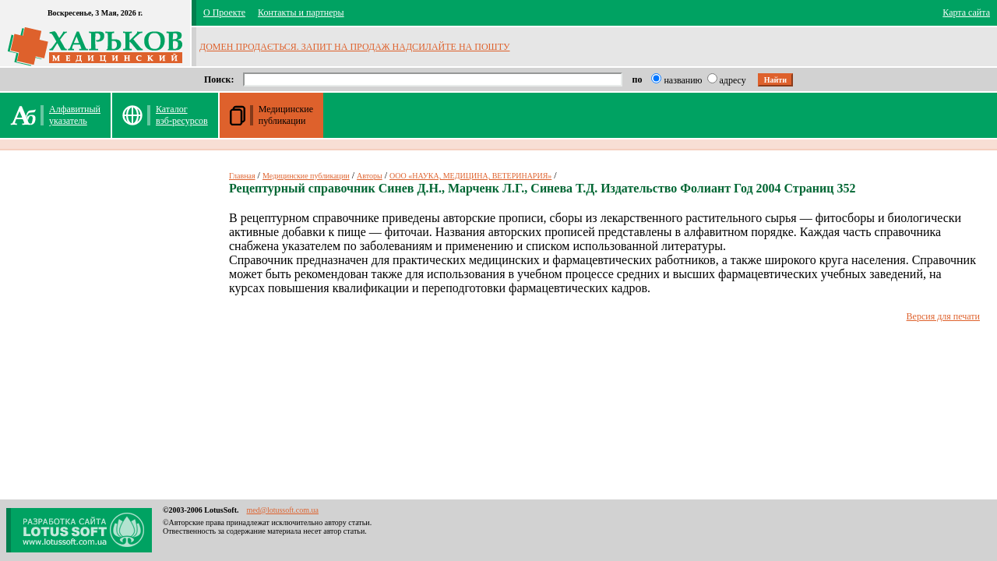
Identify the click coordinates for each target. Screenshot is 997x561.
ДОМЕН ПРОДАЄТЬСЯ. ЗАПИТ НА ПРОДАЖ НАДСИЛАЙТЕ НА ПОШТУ (354, 46)
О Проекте (224, 12)
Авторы (369, 175)
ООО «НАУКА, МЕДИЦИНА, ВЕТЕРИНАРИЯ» (470, 175)
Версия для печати (943, 316)
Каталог (182, 115)
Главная (242, 175)
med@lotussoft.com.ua (282, 510)
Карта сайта (966, 12)
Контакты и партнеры (301, 12)
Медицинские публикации (306, 175)
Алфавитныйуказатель (74, 115)
